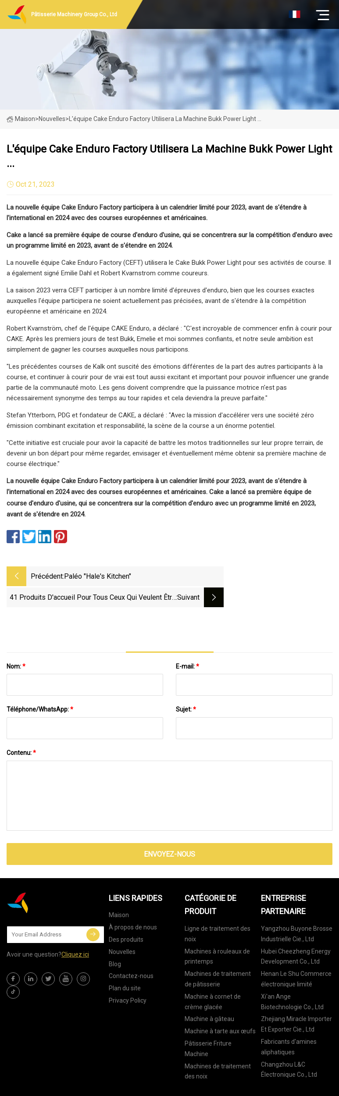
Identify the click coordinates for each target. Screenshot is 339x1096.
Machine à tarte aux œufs (220, 1008)
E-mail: (187, 643)
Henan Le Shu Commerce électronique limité (296, 956)
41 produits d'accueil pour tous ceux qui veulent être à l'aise (235, 577)
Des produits (126, 916)
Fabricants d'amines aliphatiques (289, 1024)
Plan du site (125, 965)
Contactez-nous (131, 953)
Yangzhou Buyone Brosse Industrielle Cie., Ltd (296, 911)
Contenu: (21, 729)
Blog (115, 941)
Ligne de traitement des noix (217, 911)
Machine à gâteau (209, 996)
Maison (21, 118)
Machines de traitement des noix (218, 1048)
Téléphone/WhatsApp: (40, 686)
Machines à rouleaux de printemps (217, 934)
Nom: (16, 643)
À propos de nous (133, 904)
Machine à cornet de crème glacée (213, 979)
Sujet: (186, 686)
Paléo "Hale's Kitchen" (97, 576)
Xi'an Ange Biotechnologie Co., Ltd (292, 979)
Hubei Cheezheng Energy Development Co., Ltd (296, 934)
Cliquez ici (75, 931)
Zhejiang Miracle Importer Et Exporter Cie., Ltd (296, 1002)
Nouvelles (122, 928)
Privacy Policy (127, 977)
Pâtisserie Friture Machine (208, 1026)
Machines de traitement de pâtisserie (218, 956)
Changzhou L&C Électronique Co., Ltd (289, 1047)
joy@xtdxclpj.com (238, 1085)
